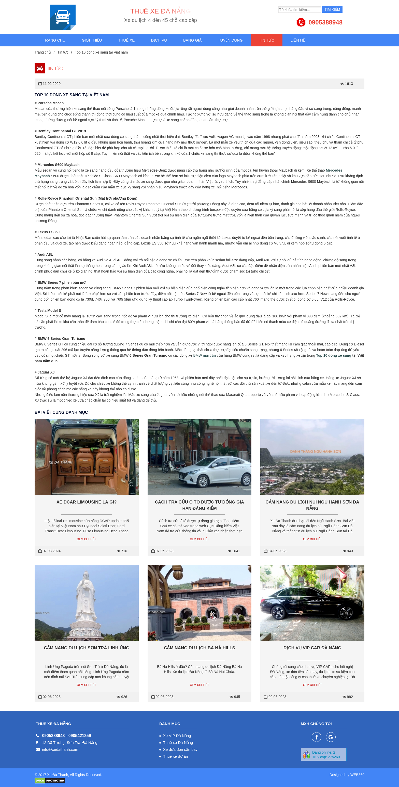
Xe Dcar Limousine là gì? (86, 502)
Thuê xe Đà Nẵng (178, 742)
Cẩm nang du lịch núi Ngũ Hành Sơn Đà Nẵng (312, 505)
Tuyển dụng (230, 40)
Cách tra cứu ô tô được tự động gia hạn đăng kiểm (199, 505)
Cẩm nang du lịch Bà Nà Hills (199, 648)
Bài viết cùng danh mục (61, 412)
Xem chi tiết (86, 539)
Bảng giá (192, 40)
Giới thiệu (92, 40)
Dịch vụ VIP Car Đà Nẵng (312, 648)
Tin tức (266, 40)
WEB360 (357, 775)
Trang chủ (54, 40)
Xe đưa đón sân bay (180, 749)
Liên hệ (298, 40)
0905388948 (326, 22)
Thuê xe (126, 40)
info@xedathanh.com (60, 749)
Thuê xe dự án (175, 756)
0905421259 (79, 735)
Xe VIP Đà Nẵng (177, 735)
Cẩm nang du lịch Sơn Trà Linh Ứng (86, 648)
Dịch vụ (159, 40)
